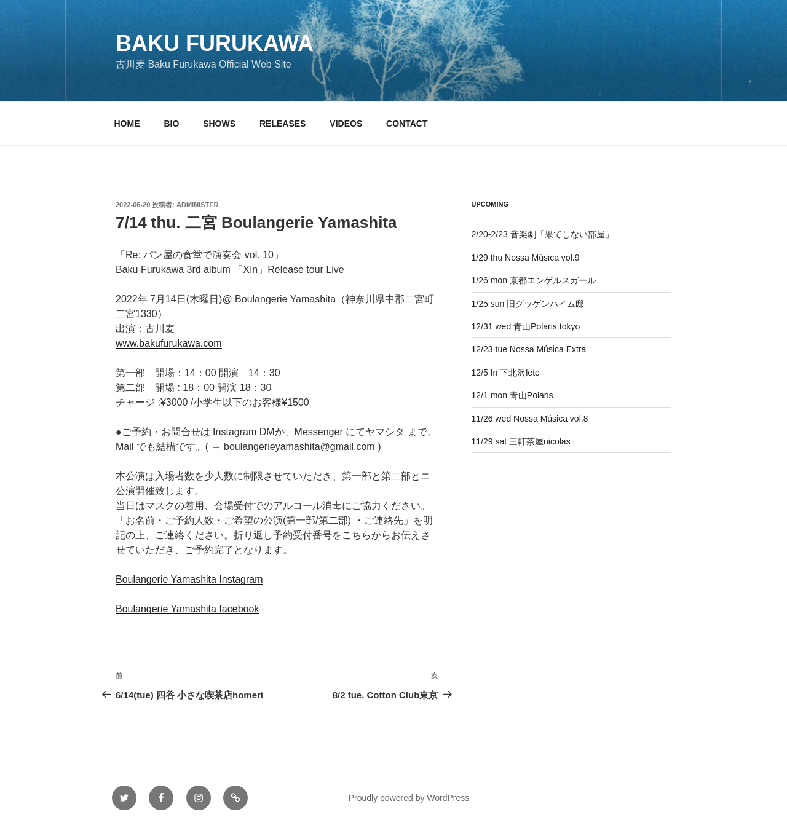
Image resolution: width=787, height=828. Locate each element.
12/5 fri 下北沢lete (506, 372)
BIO (171, 123)
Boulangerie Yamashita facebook (187, 609)
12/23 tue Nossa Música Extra (529, 349)
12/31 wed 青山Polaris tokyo (526, 326)
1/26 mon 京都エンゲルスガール (534, 280)
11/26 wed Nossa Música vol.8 (530, 419)
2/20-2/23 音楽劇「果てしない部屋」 (543, 234)
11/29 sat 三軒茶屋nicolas (521, 441)
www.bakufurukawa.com (169, 343)
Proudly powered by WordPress (409, 798)
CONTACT (406, 123)
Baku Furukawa (215, 43)
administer (197, 204)
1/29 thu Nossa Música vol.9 (526, 257)
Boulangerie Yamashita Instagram (189, 579)
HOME (127, 123)
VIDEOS (346, 123)
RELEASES (282, 123)
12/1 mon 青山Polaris (512, 395)
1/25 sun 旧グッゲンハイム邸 (528, 304)
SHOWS (219, 123)
